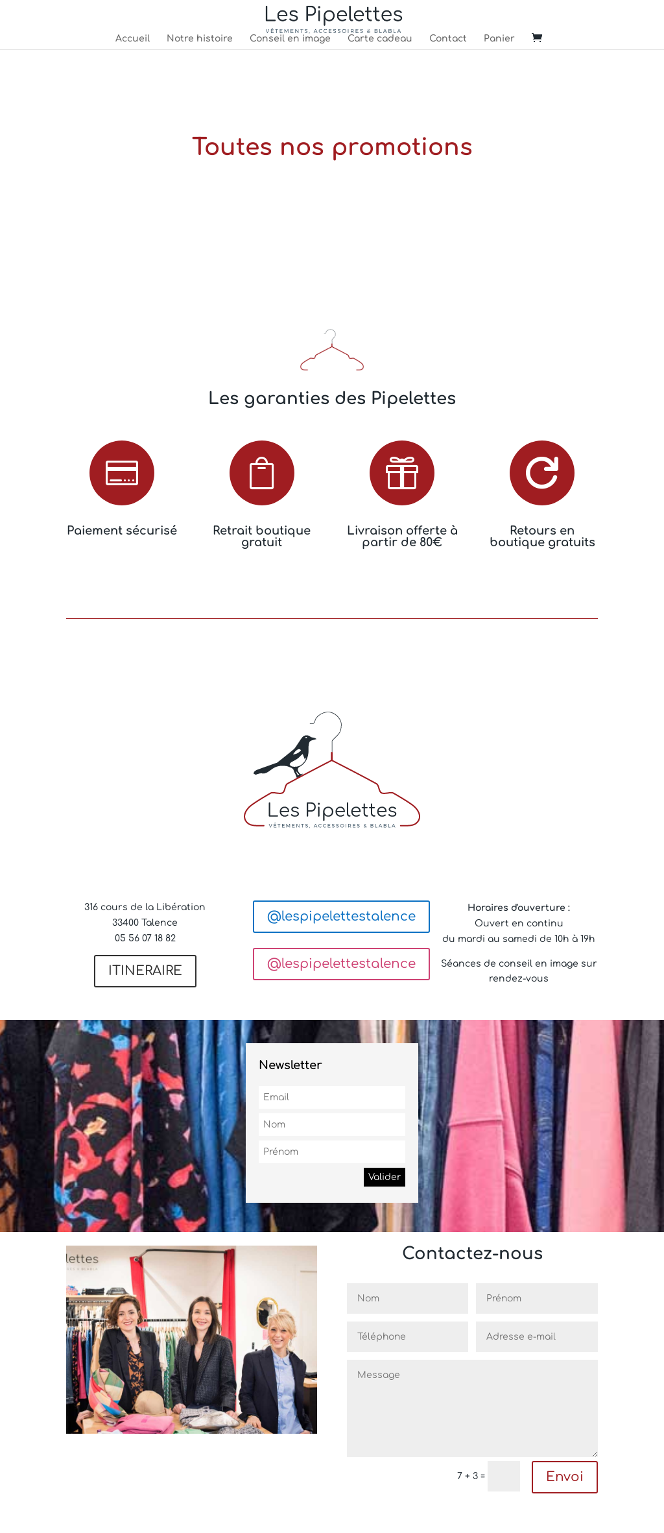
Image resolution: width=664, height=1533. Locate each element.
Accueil (132, 38)
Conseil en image (290, 38)
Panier (499, 38)
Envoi (565, 1476)
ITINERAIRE (145, 970)
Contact (448, 38)
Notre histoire (200, 38)
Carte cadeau (380, 38)
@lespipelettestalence (341, 916)
